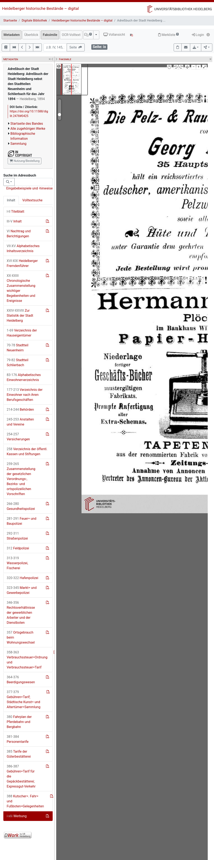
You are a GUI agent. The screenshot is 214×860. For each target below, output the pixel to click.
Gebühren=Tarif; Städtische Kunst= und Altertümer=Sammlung (23, 699)
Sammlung (18, 144)
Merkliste (168, 35)
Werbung (17, 816)
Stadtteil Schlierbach (17, 362)
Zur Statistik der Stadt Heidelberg (20, 316)
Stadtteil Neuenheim (17, 347)
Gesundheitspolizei (21, 506)
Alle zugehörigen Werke (27, 129)
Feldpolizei (18, 548)
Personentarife (18, 739)
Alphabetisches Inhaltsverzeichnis (23, 248)
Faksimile (50, 35)
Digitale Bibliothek (34, 20)
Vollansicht (114, 35)
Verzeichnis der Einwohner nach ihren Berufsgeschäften (24, 395)
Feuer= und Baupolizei (21, 521)
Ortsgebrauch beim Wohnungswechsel (21, 637)
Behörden (20, 410)
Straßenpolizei (17, 535)
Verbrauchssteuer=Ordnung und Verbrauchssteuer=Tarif (27, 659)
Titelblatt (15, 211)
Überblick (31, 35)
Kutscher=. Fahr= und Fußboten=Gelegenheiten (25, 801)
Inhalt (11, 200)
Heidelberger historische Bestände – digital (40, 8)
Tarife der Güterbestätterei (19, 753)
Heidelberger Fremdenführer (22, 263)
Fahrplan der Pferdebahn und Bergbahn (19, 722)
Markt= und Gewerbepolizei (22, 590)
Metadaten (12, 35)
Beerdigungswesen (21, 679)
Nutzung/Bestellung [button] (24, 161)
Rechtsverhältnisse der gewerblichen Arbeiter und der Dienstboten (21, 613)
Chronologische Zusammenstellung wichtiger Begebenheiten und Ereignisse (21, 288)
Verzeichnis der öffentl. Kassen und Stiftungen (27, 451)
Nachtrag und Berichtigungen (19, 233)
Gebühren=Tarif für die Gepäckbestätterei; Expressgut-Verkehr (21, 776)
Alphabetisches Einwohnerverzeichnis (24, 377)
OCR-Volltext (71, 35)
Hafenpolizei (22, 578)
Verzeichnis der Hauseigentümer (22, 332)
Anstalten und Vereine (20, 421)
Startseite (10, 20)
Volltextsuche (32, 200)
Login (198, 35)
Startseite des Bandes (26, 124)
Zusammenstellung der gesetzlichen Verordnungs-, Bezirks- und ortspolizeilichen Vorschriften (21, 479)
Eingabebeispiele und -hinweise (29, 188)
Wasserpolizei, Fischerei (17, 563)
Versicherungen (18, 436)
